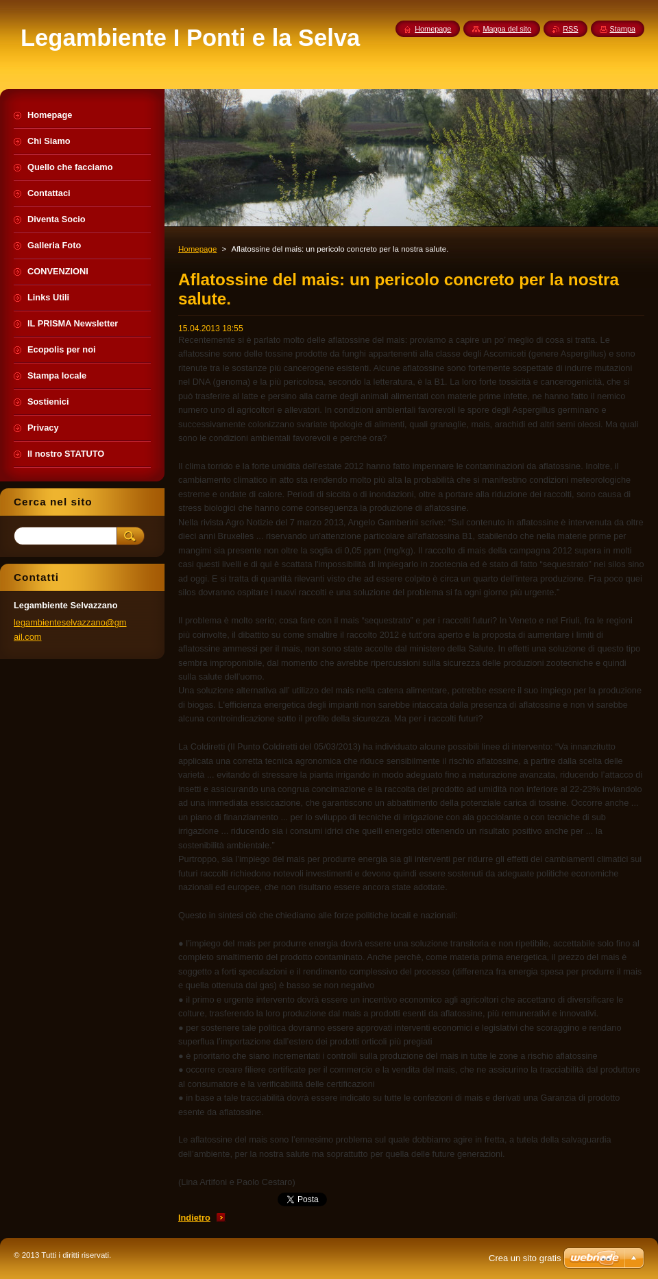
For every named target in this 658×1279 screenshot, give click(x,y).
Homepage (197, 249)
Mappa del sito (507, 29)
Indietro (194, 1217)
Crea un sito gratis (525, 1258)
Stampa (622, 29)
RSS (570, 29)
